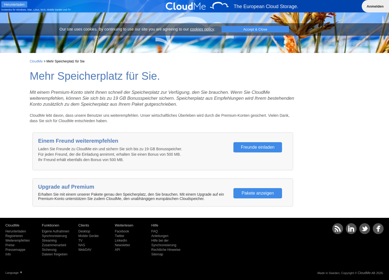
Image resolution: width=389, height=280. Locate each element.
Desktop (84, 231)
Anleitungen (159, 236)
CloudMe (36, 61)
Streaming (49, 240)
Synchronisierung (54, 236)
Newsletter (122, 245)
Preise (10, 245)
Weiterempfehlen (17, 240)
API (117, 250)
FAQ (154, 231)
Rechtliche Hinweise (165, 250)
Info (8, 254)
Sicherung (49, 250)
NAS (43, 9)
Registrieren (14, 236)
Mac (30, 9)
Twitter (119, 236)
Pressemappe (15, 250)
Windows (21, 9)
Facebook (122, 231)
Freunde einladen (258, 147)
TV (69, 9)
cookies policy (202, 29)
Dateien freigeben (55, 254)
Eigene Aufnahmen (55, 231)
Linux (36, 9)
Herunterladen (15, 231)
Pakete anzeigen (258, 193)
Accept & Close (255, 29)
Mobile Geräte (54, 9)
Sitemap (157, 254)
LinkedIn (121, 240)
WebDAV (84, 250)
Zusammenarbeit (54, 245)
